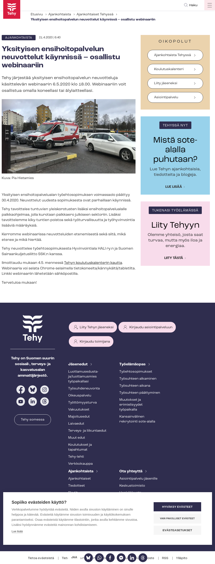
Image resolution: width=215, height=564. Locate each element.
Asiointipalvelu (166, 97)
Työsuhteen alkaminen (137, 378)
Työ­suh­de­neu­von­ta (84, 388)
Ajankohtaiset (79, 478)
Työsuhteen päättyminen (139, 393)
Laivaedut (76, 423)
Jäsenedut (78, 364)
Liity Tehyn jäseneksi (97, 327)
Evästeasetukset (178, 530)
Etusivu (37, 14)
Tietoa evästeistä (41, 558)
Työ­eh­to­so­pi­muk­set (135, 371)
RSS (165, 558)
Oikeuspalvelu (79, 395)
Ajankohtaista (59, 14)
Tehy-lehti (76, 456)
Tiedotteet (76, 485)
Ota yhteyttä (131, 471)
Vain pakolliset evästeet (177, 518)
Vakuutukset (78, 409)
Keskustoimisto (132, 485)
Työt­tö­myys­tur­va (82, 402)
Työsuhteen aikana (134, 386)
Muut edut (76, 438)
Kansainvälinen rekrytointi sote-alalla (137, 419)
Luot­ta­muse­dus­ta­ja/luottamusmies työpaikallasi (83, 376)
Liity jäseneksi (165, 83)
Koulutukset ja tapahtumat (80, 447)
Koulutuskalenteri (169, 69)
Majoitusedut (79, 416)
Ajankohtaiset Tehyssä (94, 14)
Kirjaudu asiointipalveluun (150, 327)
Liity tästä (173, 258)
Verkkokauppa (80, 464)
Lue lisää (173, 187)
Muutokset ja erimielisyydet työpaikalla (131, 404)
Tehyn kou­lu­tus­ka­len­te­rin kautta (93, 263)
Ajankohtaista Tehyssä (172, 55)
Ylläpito (181, 558)
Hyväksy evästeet (177, 506)
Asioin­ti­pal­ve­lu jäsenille (138, 478)
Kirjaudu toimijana (95, 341)
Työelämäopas (132, 364)
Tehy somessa (32, 419)
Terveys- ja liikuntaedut (87, 430)
